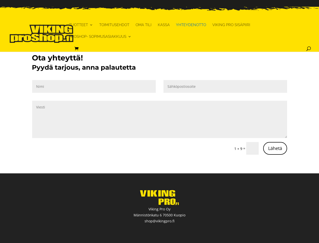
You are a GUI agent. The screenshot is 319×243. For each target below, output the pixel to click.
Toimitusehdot (114, 25)
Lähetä (275, 148)
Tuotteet (78, 25)
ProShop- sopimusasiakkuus (97, 37)
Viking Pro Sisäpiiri (231, 25)
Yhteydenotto (191, 25)
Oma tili (144, 25)
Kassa (164, 25)
